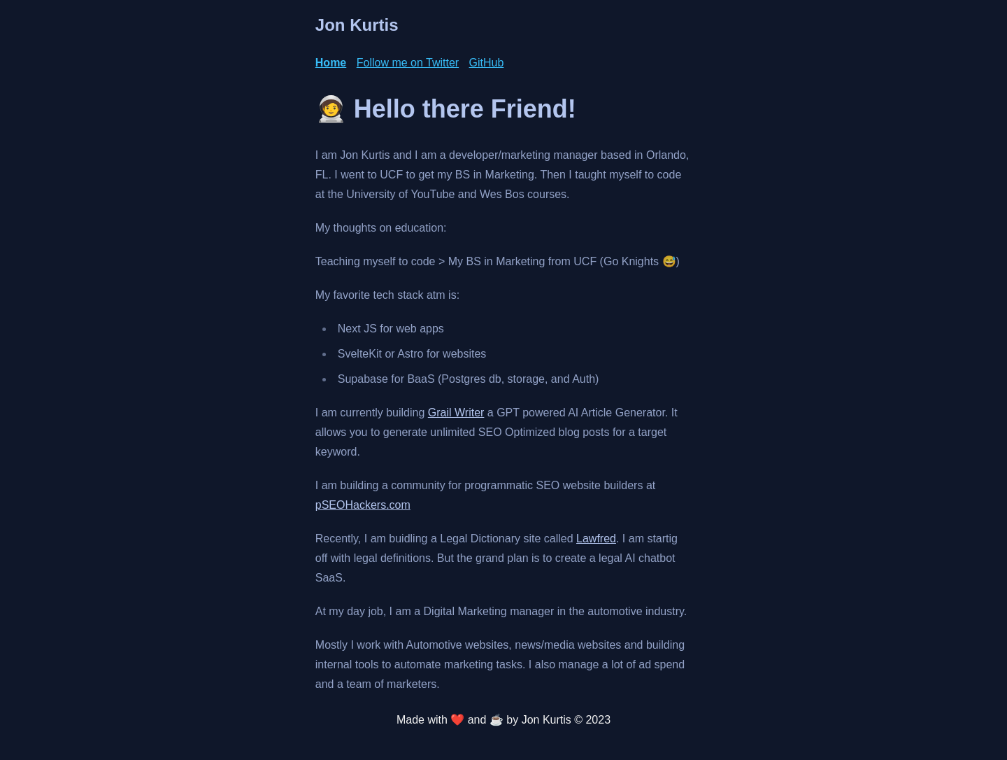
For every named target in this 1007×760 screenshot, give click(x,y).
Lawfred (596, 538)
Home (330, 63)
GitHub (486, 63)
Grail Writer (456, 412)
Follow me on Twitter (408, 63)
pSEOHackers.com (362, 505)
